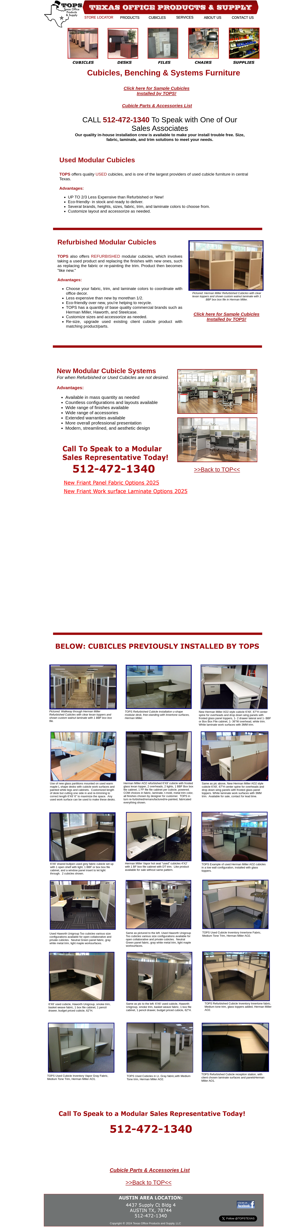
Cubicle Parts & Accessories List (157, 105)
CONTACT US (243, 17)
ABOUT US (212, 17)
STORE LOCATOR (98, 17)
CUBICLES (157, 17)
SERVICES (185, 17)
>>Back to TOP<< (149, 1182)
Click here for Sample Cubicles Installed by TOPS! (157, 91)
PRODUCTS (129, 17)
